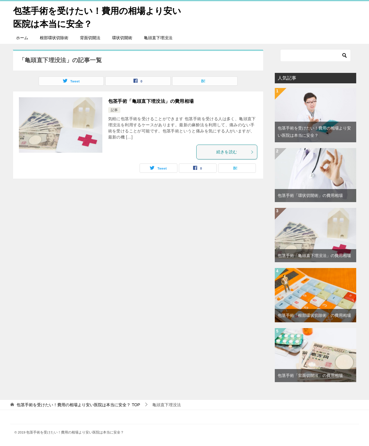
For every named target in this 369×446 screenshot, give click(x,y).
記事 (114, 110)
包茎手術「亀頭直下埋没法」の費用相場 (151, 101)
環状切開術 (122, 37)
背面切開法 (90, 37)
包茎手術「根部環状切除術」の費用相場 (314, 315)
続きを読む (235, 152)
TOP (78, 404)
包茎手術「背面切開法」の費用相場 (310, 375)
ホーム (22, 37)
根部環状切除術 (54, 37)
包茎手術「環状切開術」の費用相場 (310, 195)
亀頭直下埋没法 (158, 37)
